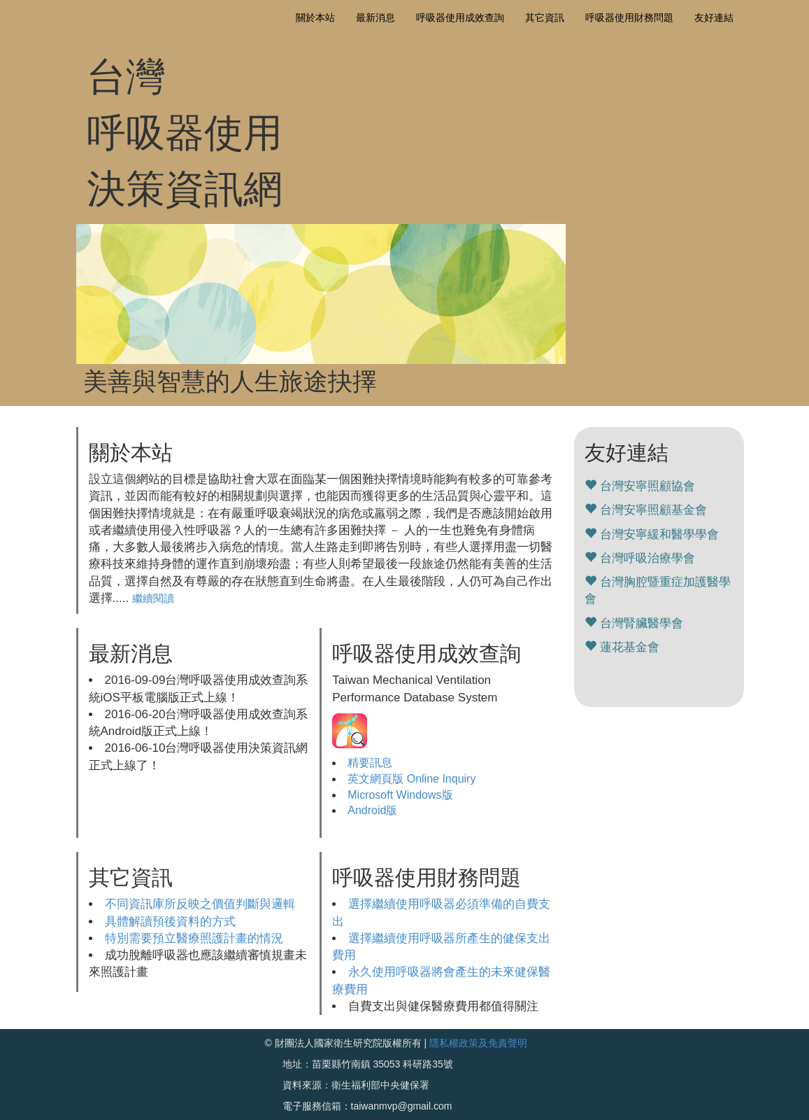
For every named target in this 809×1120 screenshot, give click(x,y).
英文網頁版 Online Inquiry (411, 779)
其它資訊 (544, 17)
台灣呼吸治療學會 (647, 558)
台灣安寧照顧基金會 (653, 510)
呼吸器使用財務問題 (629, 17)
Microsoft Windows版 (400, 795)
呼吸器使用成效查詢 (460, 17)
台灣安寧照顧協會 (647, 486)
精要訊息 (370, 763)
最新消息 (375, 17)
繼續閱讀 (153, 598)
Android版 (372, 810)
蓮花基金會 (629, 647)
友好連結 (713, 17)
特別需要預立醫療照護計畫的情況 (194, 938)
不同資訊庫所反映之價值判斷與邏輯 (200, 904)
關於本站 (315, 17)
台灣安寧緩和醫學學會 (659, 534)
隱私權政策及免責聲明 (478, 1043)
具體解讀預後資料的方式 (170, 921)
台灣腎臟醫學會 (641, 623)
